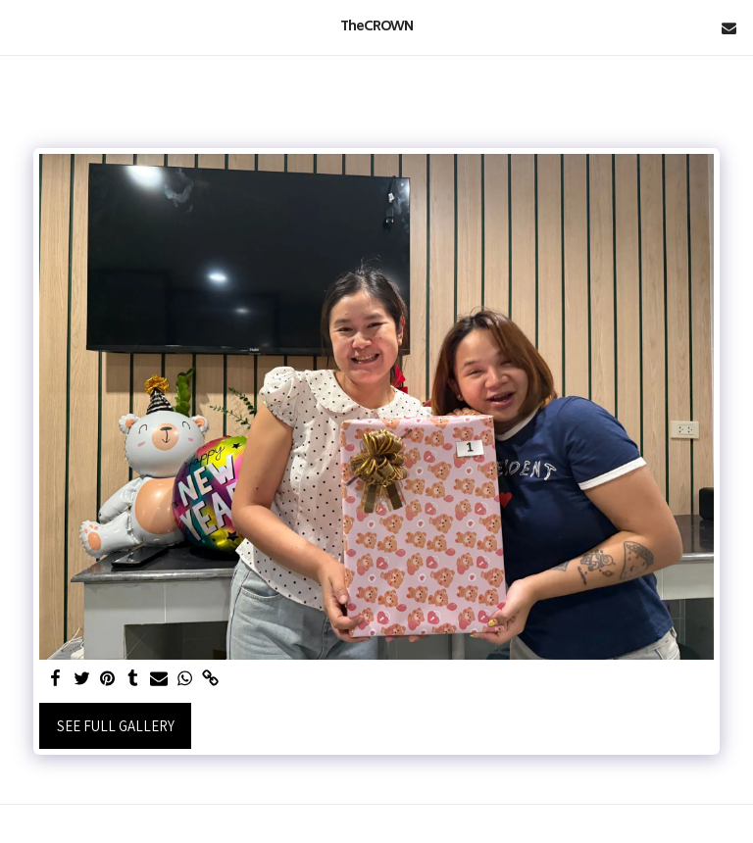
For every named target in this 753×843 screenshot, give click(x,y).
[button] (21, 27)
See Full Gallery (116, 726)
